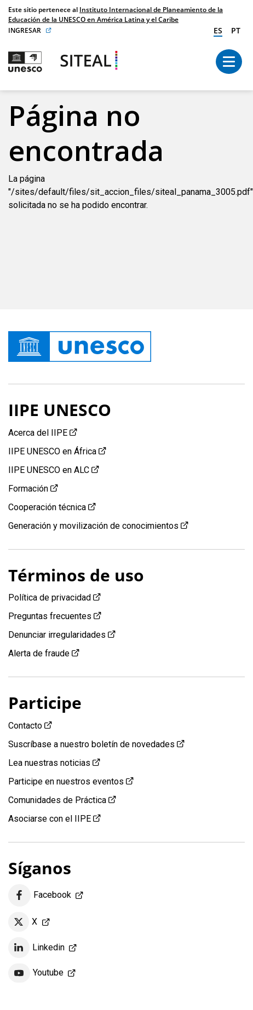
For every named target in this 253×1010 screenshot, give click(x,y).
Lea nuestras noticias (49, 763)
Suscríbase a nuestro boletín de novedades (91, 744)
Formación (28, 488)
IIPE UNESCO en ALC (48, 470)
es (218, 30)
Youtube (36, 973)
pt (235, 30)
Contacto (25, 725)
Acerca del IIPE (37, 433)
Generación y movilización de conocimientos (93, 526)
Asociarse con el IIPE (49, 818)
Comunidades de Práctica (57, 800)
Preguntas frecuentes (49, 616)
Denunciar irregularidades (57, 635)
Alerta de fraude (39, 653)
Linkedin (36, 947)
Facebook (39, 895)
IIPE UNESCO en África (52, 451)
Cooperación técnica (47, 507)
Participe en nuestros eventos (66, 781)
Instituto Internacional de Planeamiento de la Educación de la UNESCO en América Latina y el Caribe (115, 14)
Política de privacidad (49, 597)
